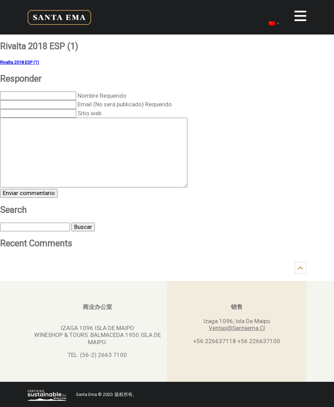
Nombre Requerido (102, 95)
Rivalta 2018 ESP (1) (19, 62)
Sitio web (89, 113)
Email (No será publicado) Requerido (125, 104)
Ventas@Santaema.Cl (237, 327)
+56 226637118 (214, 341)
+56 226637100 (258, 341)
